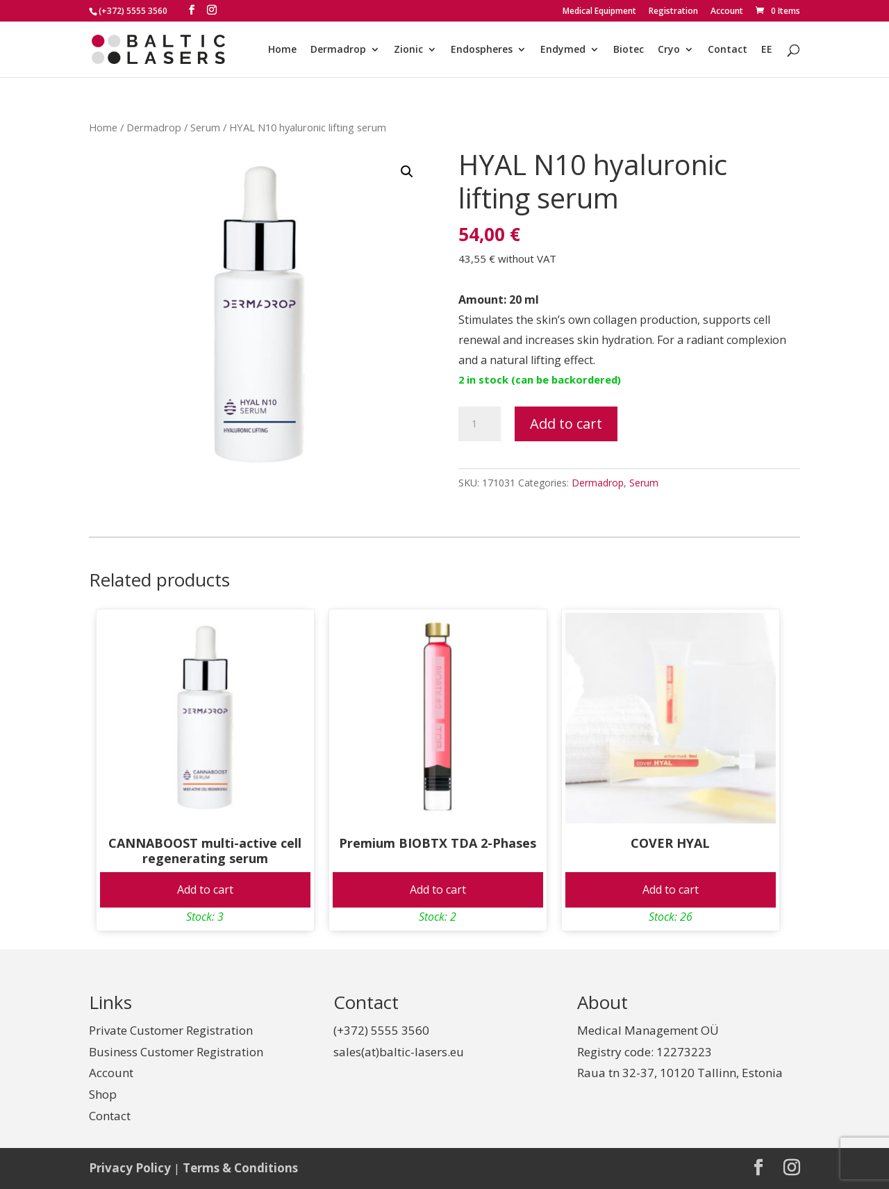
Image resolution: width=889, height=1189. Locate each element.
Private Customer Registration (171, 1030)
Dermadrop (338, 50)
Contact (727, 50)
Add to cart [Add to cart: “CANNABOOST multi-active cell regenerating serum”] (205, 889)
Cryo (669, 50)
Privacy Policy (130, 1168)
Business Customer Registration (176, 1052)
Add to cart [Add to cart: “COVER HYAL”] (670, 889)
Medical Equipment (599, 12)
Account (727, 12)
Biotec (628, 50)
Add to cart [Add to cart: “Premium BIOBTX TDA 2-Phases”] (438, 889)
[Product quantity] (479, 424)
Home (282, 50)
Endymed (562, 50)
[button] (406, 171)
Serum (205, 127)
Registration (673, 12)
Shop (103, 1094)
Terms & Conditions (240, 1168)
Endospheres (482, 50)
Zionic (408, 50)
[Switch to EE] (766, 60)
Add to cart (566, 423)
